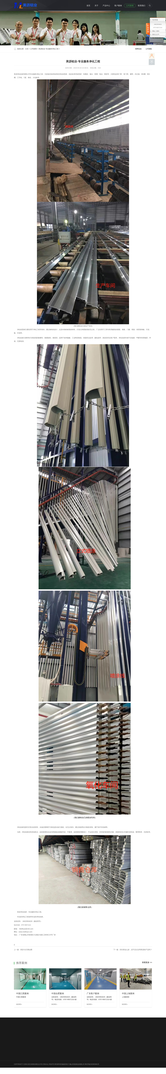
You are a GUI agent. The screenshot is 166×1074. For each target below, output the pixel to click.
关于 (96, 6)
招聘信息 (138, 49)
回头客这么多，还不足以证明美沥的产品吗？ (136, 950)
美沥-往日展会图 (26, 950)
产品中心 (106, 6)
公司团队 (149, 49)
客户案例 (118, 6)
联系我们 (141, 6)
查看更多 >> (147, 962)
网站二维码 (155, 31)
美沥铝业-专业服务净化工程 (48, 49)
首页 (88, 6)
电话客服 (155, 20)
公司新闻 (130, 6)
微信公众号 (155, 34)
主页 (26, 49)
